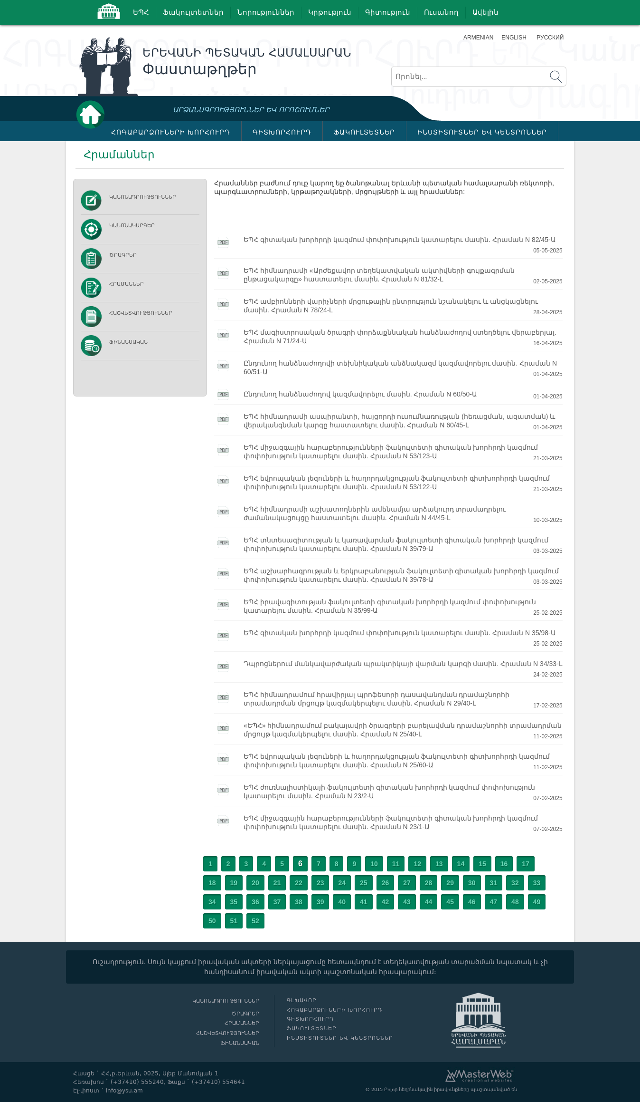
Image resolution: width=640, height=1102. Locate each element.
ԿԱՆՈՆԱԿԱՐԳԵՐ (132, 225)
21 (277, 883)
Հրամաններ (126, 284)
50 (212, 921)
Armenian (478, 37)
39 (320, 902)
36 (255, 902)
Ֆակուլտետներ (193, 12)
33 (537, 883)
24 (342, 883)
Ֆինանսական (128, 342)
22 (298, 883)
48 (515, 902)
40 (342, 902)
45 (450, 902)
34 (212, 902)
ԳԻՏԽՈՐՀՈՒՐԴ (282, 132)
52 (255, 921)
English (514, 37)
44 (429, 902)
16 (504, 864)
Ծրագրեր (123, 255)
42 (385, 902)
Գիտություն (387, 12)
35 (234, 902)
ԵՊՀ (141, 12)
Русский (550, 37)
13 (439, 864)
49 (537, 902)
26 (385, 883)
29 (450, 883)
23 (320, 883)
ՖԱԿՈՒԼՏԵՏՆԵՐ (364, 132)
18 (212, 883)
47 (494, 902)
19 (234, 883)
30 (472, 883)
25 (363, 883)
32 (515, 883)
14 (461, 864)
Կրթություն (329, 12)
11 (396, 864)
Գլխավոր (93, 114)
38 (298, 902)
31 (494, 883)
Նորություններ (265, 12)
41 (363, 902)
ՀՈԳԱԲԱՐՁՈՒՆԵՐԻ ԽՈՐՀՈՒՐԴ (170, 132)
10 (374, 864)
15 (482, 864)
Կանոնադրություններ (142, 197)
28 (429, 883)
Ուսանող (441, 12)
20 (255, 883)
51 (234, 921)
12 (417, 864)
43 (407, 902)
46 (472, 902)
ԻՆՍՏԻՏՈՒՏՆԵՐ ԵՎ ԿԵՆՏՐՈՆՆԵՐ (482, 132)
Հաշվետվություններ (140, 313)
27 (407, 883)
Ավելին (485, 12)
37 (277, 902)
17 (525, 864)
